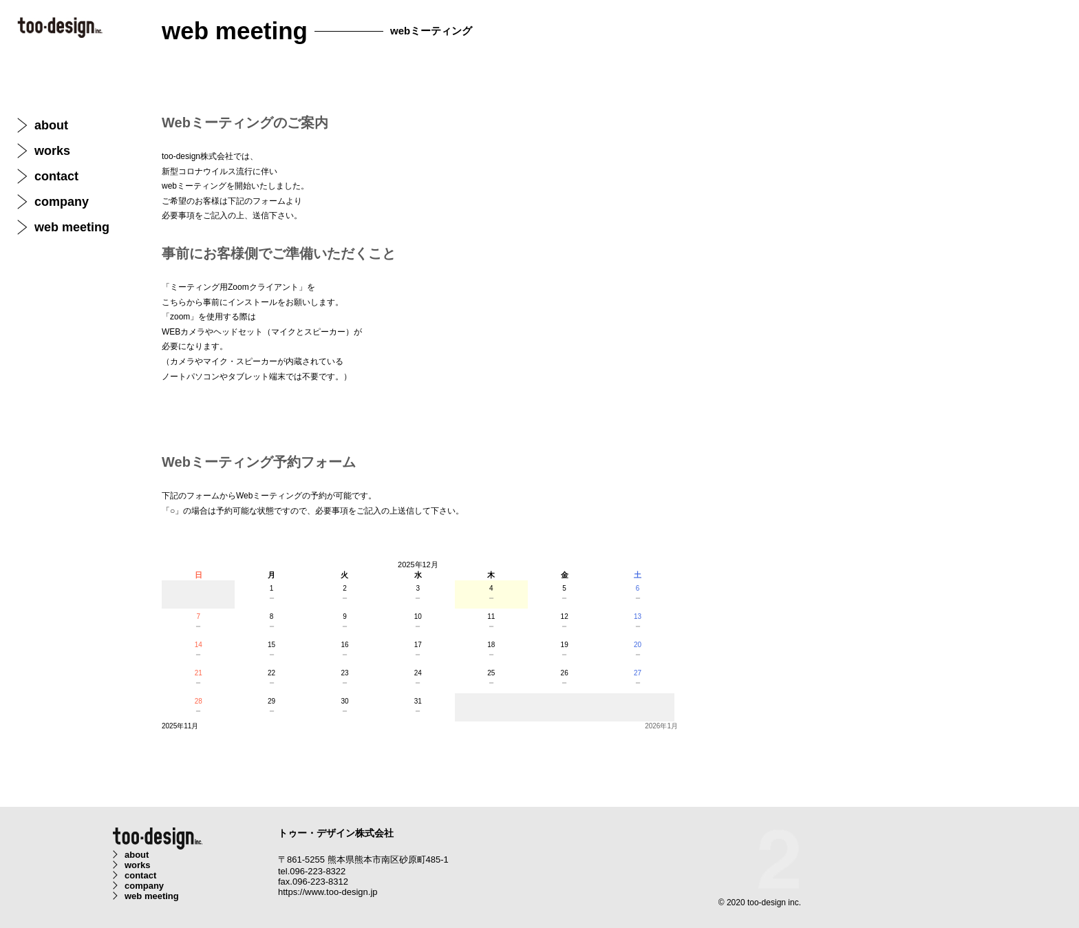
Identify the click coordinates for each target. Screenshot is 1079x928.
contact (56, 176)
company (61, 202)
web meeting (71, 227)
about (51, 125)
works (52, 151)
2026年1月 (661, 726)
